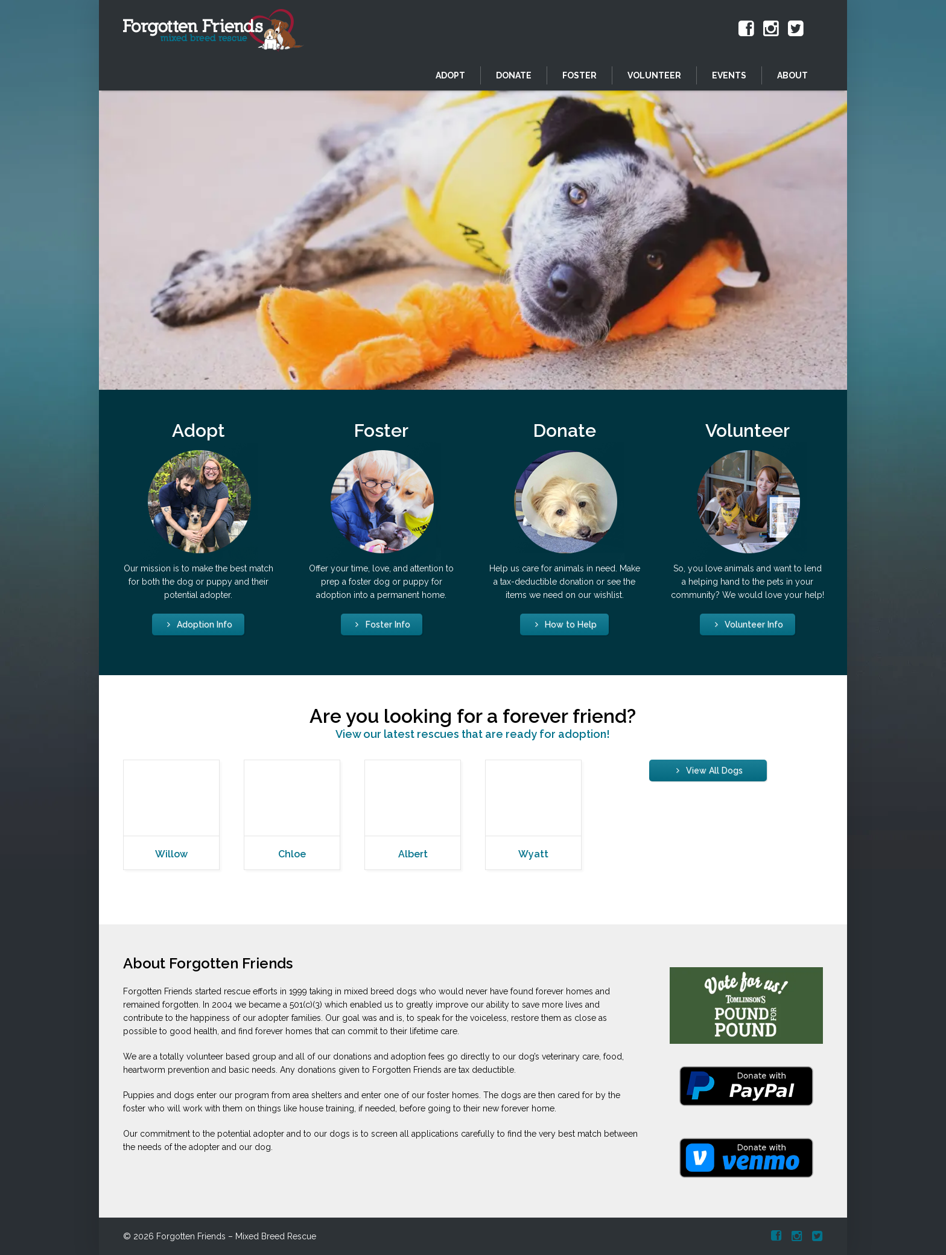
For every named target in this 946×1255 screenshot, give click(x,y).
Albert (413, 854)
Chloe (292, 854)
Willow (171, 854)
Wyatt (533, 854)
